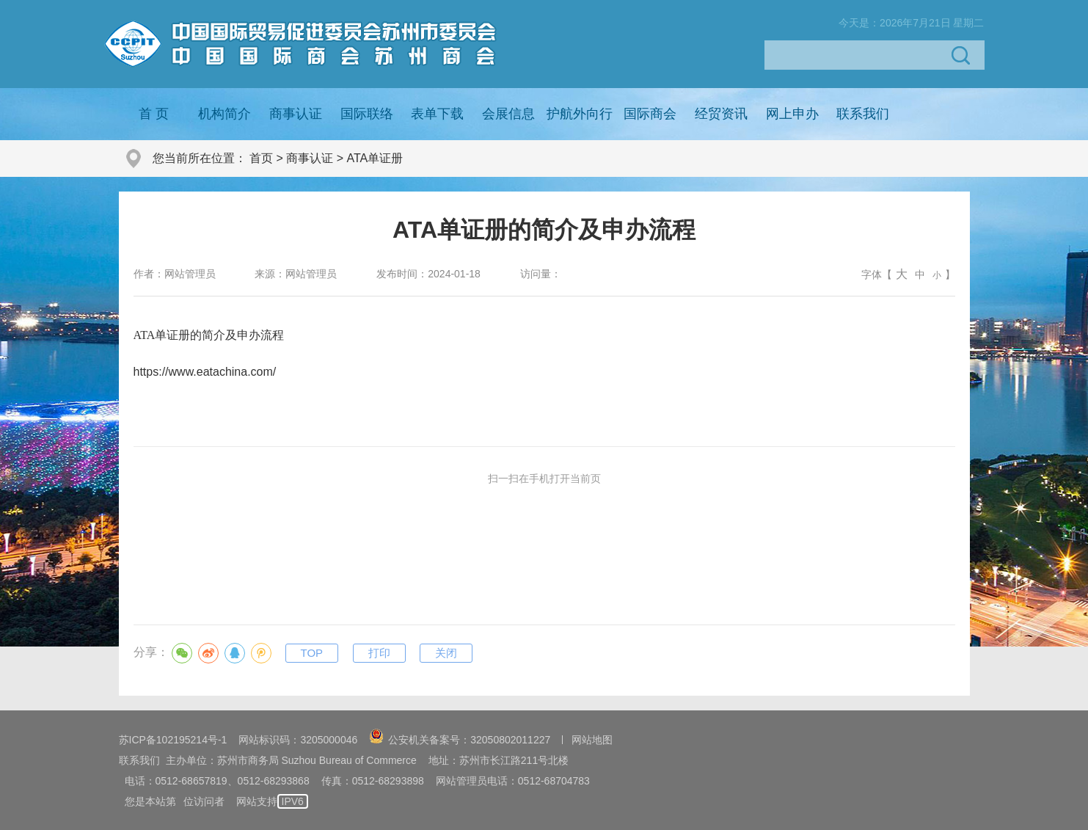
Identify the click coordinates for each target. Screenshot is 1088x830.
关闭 (446, 653)
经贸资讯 (721, 113)
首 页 (154, 113)
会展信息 (508, 113)
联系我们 (862, 113)
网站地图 (592, 740)
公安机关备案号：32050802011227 (459, 740)
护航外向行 (580, 113)
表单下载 (437, 113)
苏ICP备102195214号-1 (173, 740)
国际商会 (650, 113)
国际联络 (366, 113)
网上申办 (792, 113)
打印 (379, 653)
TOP (312, 653)
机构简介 (224, 113)
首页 (261, 158)
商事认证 (295, 113)
